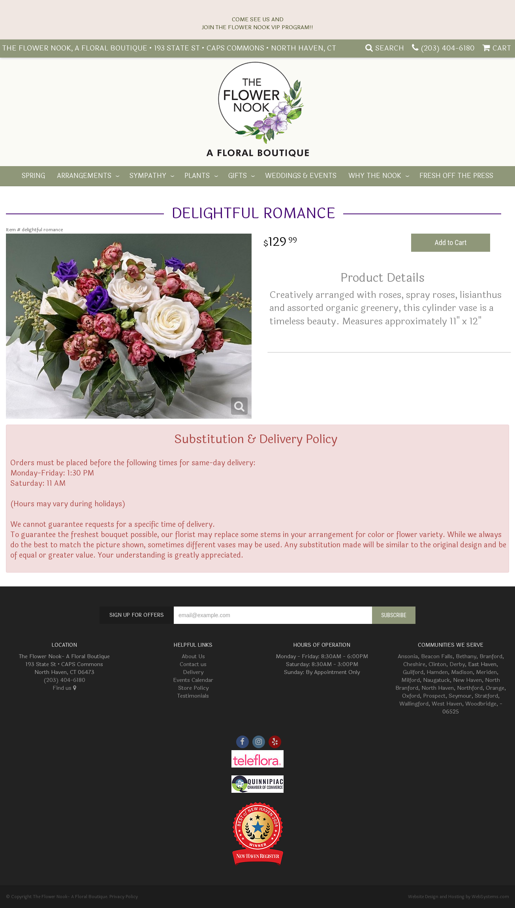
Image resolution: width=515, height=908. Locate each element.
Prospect (434, 696)
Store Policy (193, 688)
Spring (33, 176)
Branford (490, 656)
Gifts (237, 176)
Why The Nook (374, 176)
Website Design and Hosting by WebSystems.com (458, 896)
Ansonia (408, 656)
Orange (495, 688)
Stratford (486, 696)
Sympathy (148, 176)
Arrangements (84, 176)
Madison (462, 672)
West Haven (447, 704)
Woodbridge (480, 704)
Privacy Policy (123, 896)
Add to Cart (451, 242)
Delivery (193, 672)
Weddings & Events (300, 176)
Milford (410, 680)
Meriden (486, 672)
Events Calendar (193, 680)
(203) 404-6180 (448, 48)
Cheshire (414, 664)
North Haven (437, 688)
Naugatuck (436, 680)
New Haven (467, 680)
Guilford (413, 672)
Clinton (437, 664)
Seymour (460, 696)
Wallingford (414, 704)
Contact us (193, 664)
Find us (64, 688)
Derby (457, 664)
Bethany (466, 656)
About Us (193, 656)
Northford (470, 688)
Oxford (411, 696)
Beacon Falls (437, 656)
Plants (197, 176)
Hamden (437, 672)
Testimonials (193, 696)
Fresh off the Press (456, 176)
